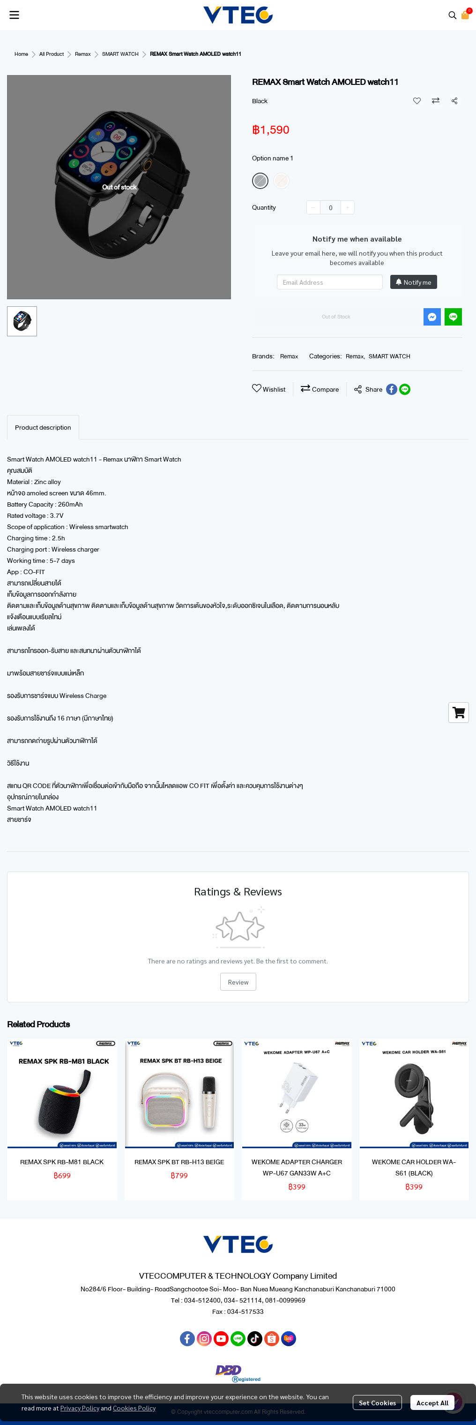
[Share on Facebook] (391, 389)
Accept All (432, 1402)
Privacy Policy (79, 1407)
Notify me (413, 282)
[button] (452, 15)
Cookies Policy (134, 1407)
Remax (83, 54)
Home (21, 54)
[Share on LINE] (404, 389)
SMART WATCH (120, 54)
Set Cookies (377, 1402)
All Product (51, 54)
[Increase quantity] (347, 207)
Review (238, 982)
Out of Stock (336, 316)
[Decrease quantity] (313, 207)
